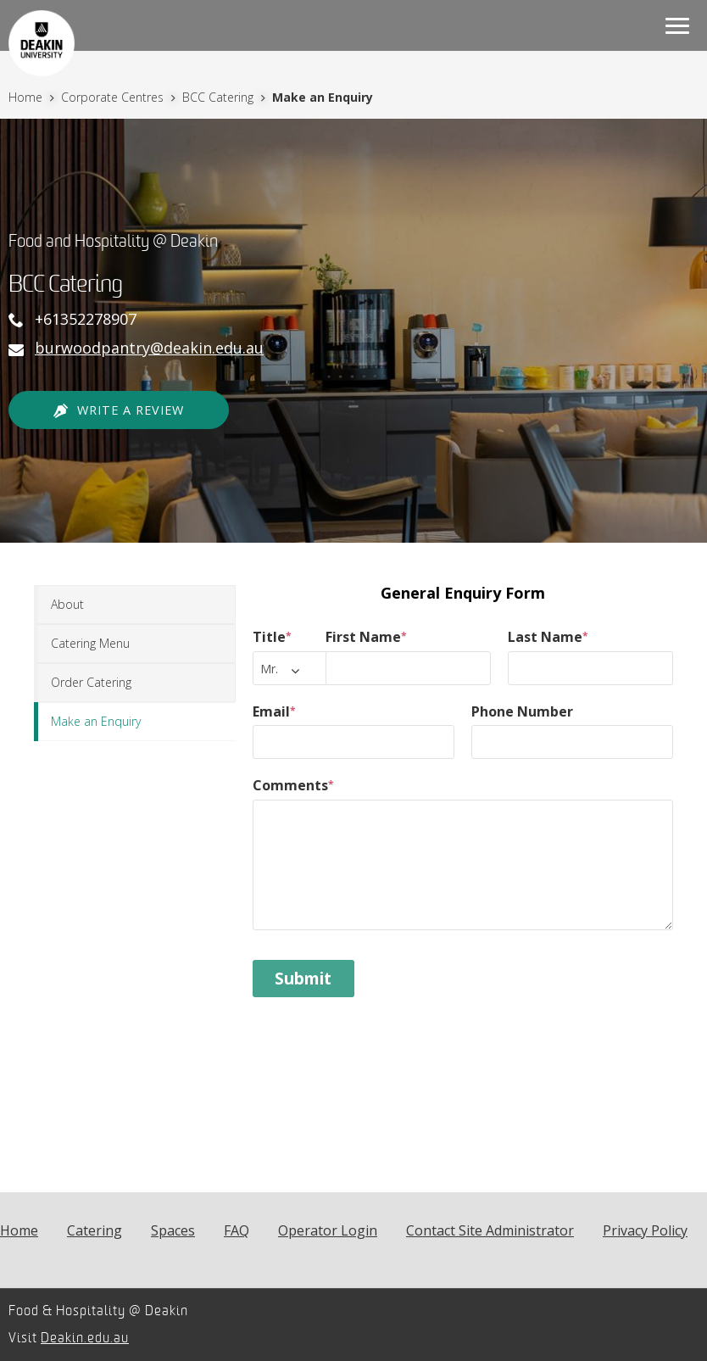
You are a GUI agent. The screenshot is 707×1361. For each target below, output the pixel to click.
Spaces (173, 1230)
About (67, 604)
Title (272, 637)
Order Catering (91, 682)
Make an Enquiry (96, 721)
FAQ (236, 1230)
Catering (94, 1230)
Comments (293, 785)
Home (27, 97)
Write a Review (118, 410)
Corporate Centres (114, 97)
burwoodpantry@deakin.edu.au (149, 347)
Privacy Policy (645, 1230)
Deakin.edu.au (85, 1338)
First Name (366, 637)
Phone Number (522, 711)
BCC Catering (219, 97)
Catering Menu (90, 643)
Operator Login (327, 1230)
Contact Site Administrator (490, 1230)
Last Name (548, 637)
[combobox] (295, 668)
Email (274, 711)
